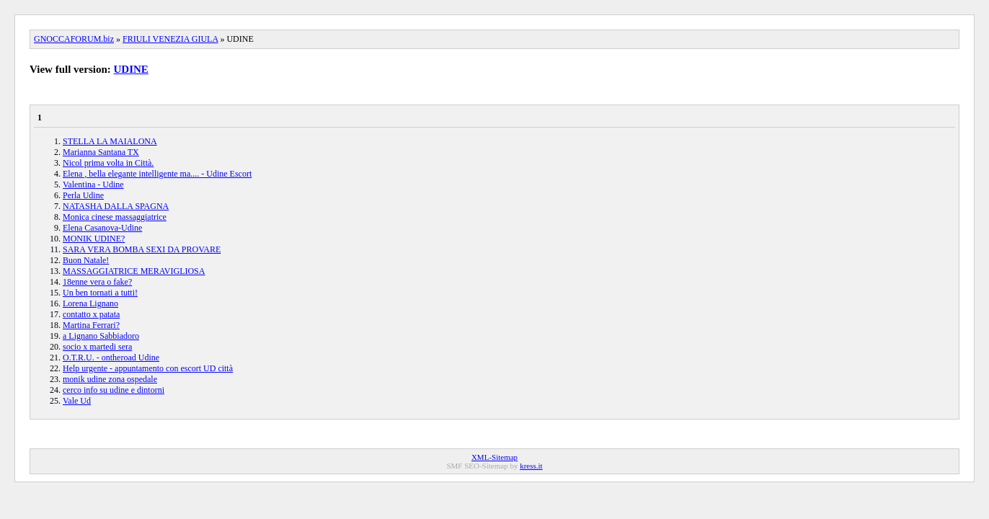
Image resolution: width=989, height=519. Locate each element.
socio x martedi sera (97, 347)
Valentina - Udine (93, 184)
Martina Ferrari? (91, 325)
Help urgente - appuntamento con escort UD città (148, 368)
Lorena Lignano (90, 303)
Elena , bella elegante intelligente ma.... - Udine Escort (157, 174)
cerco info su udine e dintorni (113, 390)
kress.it (531, 465)
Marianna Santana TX (101, 152)
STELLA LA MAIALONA (110, 141)
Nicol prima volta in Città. (108, 163)
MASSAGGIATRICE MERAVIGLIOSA (134, 271)
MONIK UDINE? (94, 239)
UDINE (131, 69)
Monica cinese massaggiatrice (115, 217)
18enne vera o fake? (97, 282)
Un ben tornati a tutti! (100, 293)
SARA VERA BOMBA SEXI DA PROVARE (142, 249)
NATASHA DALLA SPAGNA (116, 206)
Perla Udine (83, 195)
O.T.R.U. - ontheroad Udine (111, 357)
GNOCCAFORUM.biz (74, 39)
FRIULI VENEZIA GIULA (170, 39)
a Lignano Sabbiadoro (101, 336)
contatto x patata (91, 314)
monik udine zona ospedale (110, 379)
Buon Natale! (86, 260)
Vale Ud (77, 401)
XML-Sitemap (494, 457)
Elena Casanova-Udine (102, 228)
